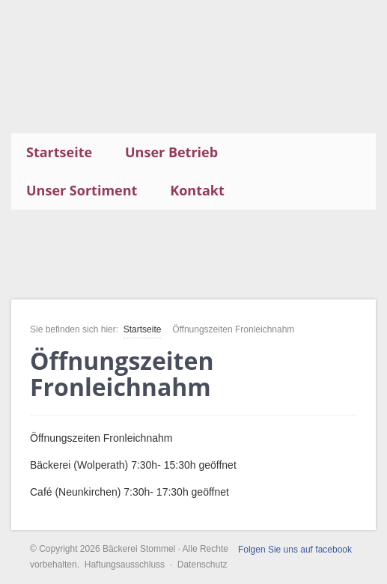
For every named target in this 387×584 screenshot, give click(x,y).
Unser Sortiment (81, 190)
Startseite (59, 152)
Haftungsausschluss (125, 564)
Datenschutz (202, 564)
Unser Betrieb (171, 152)
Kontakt (197, 190)
